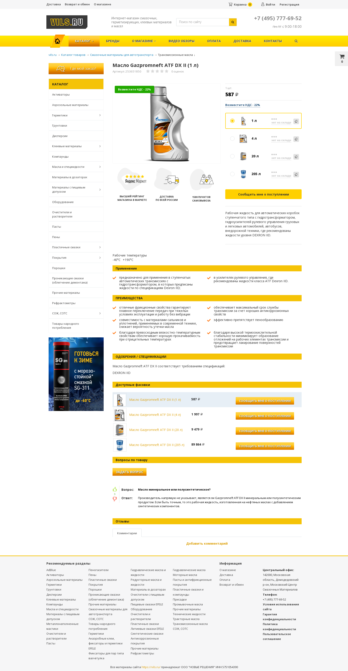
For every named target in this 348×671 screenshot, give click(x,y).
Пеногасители (99, 570)
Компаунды (60, 156)
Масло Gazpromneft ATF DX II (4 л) (155, 415)
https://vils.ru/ (151, 667)
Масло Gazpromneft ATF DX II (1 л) (155, 399)
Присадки (180, 599)
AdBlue (51, 570)
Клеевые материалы (74, 146)
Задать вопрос (129, 472)
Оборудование (63, 202)
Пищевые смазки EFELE (147, 604)
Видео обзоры (181, 41)
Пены (56, 237)
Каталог (84, 41)
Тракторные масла (186, 619)
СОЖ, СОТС (74, 313)
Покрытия (74, 257)
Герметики (74, 115)
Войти (270, 4)
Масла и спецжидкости (74, 166)
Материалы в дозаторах (69, 177)
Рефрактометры (63, 303)
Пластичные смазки (74, 247)
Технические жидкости (189, 614)
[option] (167, 124)
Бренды (112, 41)
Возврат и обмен (77, 4)
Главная (59, 39)
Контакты (273, 41)
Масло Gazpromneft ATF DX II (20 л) (156, 430)
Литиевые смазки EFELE (147, 629)
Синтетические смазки (147, 634)
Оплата (214, 41)
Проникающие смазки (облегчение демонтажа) (69, 280)
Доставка (53, 4)
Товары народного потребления (65, 326)
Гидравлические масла (189, 570)
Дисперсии (59, 136)
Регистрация (289, 4)
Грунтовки (59, 125)
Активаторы (61, 94)
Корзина (240, 4)
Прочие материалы (66, 293)
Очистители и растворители (62, 214)
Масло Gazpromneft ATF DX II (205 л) (156, 445)
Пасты (56, 227)
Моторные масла (185, 575)
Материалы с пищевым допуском (74, 189)
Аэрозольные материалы (70, 105)
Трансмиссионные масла (190, 624)
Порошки (58, 268)
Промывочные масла (188, 604)
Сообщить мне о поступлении (263, 194)
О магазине (102, 4)
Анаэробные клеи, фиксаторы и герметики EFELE (106, 643)
